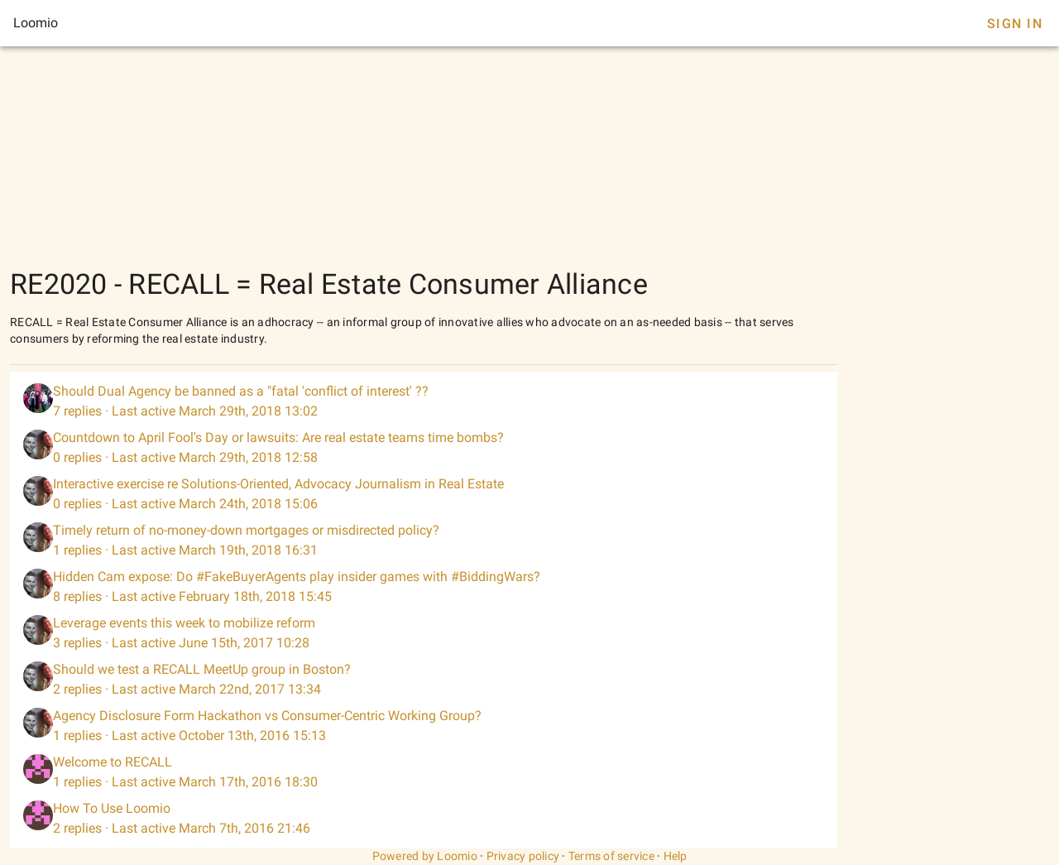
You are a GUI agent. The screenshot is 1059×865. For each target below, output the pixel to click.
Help (676, 856)
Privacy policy (523, 856)
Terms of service (611, 856)
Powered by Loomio (424, 856)
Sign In (1014, 23)
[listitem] (423, 401)
